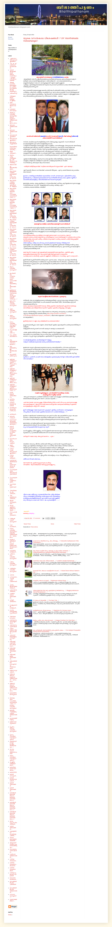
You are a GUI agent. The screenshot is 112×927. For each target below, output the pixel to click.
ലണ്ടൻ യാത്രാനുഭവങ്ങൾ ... (13, 779)
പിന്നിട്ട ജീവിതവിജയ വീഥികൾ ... (13, 586)
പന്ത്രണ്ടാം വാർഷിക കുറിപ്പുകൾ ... (13, 571)
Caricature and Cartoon (13, 109)
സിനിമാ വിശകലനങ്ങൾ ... (13, 869)
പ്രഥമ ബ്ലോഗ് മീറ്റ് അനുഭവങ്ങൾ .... (13, 631)
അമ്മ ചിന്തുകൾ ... (13, 152)
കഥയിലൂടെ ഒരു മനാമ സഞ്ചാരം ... (13, 410)
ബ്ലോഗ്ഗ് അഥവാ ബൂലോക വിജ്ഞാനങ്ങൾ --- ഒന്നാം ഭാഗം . (13, 677)
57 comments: (37, 518)
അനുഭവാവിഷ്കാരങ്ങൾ (13, 135)
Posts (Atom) (34, 527)
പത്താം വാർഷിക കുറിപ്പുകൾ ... (13, 564)
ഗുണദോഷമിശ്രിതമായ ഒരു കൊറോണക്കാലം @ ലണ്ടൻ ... (13, 464)
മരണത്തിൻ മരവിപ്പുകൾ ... (13, 694)
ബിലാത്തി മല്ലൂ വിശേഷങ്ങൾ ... (13, 657)
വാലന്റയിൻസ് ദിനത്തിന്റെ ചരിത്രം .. (13, 833)
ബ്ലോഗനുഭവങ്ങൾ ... (13, 671)
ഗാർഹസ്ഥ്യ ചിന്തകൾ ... (13, 457)
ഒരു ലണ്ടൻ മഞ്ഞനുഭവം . (13, 356)
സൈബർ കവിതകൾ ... (13, 878)
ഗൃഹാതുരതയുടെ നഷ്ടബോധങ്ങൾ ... (13, 480)
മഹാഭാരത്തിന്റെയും (13, 719)
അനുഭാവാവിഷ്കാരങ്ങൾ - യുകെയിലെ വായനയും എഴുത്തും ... (13, 146)
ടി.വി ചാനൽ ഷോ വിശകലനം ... (13, 514)
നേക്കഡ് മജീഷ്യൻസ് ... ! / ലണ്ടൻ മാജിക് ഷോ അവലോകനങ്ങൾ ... (13, 544)
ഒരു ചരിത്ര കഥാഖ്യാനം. (13, 336)
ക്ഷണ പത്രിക (12, 445)
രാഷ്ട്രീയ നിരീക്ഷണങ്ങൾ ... (13, 763)
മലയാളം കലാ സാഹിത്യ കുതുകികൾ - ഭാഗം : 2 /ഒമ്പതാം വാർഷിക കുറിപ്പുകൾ (13, 703)
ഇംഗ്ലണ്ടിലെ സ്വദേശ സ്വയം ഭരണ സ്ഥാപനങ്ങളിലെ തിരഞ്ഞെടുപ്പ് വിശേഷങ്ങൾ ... (13, 281)
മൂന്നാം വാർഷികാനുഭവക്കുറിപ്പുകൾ (13, 737)
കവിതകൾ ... (13, 414)
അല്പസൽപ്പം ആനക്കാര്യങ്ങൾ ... (13, 167)
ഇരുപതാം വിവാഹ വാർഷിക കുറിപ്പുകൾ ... (13, 304)
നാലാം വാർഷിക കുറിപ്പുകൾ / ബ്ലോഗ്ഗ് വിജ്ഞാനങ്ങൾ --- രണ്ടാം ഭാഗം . (13, 533)
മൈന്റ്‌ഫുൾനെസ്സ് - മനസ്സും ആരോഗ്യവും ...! (13, 744)
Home (52, 524)
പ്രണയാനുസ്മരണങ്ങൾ (13, 625)
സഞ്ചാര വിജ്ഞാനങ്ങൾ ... (13, 856)
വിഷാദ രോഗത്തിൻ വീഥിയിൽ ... (13, 839)
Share (9, 914)
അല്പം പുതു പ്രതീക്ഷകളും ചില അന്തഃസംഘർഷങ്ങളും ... (13, 159)
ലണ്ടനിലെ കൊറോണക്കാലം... (13, 769)
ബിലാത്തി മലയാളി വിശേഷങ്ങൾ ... (13, 650)
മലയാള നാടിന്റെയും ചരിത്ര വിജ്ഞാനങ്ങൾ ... (13, 713)
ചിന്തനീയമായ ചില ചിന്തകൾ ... (13, 492)
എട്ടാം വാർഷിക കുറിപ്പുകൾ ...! (13, 311)
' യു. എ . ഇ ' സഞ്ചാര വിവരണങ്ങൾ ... (13, 66)
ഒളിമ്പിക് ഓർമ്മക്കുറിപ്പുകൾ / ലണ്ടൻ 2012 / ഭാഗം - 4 (13, 387)
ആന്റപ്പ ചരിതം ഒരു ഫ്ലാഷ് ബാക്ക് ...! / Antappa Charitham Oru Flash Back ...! (54, 620)
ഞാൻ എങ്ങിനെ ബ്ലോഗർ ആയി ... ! (12, 508)
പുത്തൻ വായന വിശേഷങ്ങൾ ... (13, 596)
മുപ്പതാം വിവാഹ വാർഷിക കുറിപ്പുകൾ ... (13, 729)
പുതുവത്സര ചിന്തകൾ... (13, 590)
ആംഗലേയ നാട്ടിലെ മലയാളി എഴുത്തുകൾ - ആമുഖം (13, 183)
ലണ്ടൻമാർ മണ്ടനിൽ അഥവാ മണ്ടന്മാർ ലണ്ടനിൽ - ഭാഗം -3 (13, 806)
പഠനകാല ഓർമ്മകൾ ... (13, 551)
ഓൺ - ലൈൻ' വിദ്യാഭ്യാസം (13, 395)
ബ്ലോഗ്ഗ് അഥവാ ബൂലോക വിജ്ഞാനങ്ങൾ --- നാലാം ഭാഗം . (13, 687)
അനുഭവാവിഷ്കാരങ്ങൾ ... (13, 139)
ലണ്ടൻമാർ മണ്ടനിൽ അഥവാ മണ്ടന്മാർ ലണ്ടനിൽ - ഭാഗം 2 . (13, 796)
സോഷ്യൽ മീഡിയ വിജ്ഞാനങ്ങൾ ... (13, 890)
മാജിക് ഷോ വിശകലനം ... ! (13, 723)
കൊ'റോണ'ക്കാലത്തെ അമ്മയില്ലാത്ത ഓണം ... (13, 422)
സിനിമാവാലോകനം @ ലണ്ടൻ (13, 874)
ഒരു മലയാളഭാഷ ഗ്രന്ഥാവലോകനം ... (13, 342)
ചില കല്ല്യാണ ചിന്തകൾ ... (13, 497)
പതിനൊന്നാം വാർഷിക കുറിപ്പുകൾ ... (13, 557)
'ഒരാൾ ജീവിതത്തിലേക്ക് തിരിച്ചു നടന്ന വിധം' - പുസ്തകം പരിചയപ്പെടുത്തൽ (13, 75)
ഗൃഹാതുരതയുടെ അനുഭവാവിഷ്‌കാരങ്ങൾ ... (13, 472)
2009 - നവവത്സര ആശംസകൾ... (13, 105)
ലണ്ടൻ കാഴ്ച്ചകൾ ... (13, 775)
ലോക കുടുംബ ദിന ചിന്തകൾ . (13, 822)
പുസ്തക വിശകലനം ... (13, 601)
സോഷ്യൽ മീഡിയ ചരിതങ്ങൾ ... (13, 884)
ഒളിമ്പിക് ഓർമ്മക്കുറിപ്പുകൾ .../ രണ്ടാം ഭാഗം (13, 380)
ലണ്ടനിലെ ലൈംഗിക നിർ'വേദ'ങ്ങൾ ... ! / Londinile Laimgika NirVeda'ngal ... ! (54, 561)
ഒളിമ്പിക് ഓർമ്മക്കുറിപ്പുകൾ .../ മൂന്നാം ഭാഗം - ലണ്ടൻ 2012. (13, 372)
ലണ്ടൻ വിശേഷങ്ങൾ (13, 784)
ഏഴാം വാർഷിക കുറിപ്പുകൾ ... (13, 318)
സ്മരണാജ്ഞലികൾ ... (13, 900)
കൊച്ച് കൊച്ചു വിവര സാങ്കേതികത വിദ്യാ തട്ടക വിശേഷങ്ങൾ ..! (13, 431)
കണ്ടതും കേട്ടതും (12, 399)
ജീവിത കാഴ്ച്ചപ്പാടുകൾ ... (13, 502)
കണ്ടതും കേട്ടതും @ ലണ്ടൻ (13, 404)
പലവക (12, 575)
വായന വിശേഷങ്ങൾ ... (13, 828)
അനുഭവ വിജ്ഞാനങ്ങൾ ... (13, 131)
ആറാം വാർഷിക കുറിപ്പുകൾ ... (13, 269)
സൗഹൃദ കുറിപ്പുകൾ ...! (13, 896)
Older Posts (77, 524)
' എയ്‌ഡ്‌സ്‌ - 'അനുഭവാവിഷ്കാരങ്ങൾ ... (13, 60)
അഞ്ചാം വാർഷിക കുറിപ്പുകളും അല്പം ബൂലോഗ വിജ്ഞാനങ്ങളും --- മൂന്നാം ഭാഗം (13, 118)
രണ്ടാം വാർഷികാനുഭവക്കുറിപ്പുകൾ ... (13, 758)
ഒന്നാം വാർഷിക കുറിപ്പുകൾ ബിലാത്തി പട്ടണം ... (13, 325)
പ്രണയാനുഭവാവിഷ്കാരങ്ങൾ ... (13, 621)
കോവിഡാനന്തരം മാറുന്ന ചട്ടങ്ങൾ (13, 441)
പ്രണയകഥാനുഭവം (13, 617)
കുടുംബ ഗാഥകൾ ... (13, 417)
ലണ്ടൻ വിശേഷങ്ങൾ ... (13, 789)
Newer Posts (27, 524)
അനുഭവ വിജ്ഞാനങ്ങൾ (13, 126)
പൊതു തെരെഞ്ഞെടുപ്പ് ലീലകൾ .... (13, 612)
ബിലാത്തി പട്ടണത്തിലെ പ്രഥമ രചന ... (13, 644)
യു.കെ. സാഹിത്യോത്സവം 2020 (13, 751)
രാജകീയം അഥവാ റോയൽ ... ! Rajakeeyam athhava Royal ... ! (50, 580)
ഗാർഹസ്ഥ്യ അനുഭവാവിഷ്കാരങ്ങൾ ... (13, 451)
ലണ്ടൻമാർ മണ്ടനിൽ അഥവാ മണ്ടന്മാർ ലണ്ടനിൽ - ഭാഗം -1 (13, 815)
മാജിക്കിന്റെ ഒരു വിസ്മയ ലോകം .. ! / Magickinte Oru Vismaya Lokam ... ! (53, 610)
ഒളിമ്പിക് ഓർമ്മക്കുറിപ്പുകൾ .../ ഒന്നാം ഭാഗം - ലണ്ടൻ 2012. (13, 363)
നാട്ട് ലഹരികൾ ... (13, 525)
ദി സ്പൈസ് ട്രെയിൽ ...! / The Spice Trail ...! (46, 600)
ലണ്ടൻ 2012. (13, 772)
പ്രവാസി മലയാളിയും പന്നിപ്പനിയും (13, 637)
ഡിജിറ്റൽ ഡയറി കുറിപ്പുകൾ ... (13, 521)
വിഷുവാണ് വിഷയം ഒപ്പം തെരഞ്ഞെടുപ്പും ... (13, 845)
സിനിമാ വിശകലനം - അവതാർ (13, 864)
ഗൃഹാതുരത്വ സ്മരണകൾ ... (13, 486)
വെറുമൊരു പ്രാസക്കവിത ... (13, 851)
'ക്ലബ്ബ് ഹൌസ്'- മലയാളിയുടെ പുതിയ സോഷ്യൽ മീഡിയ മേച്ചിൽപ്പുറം (13, 87)
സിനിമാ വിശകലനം (13, 860)
